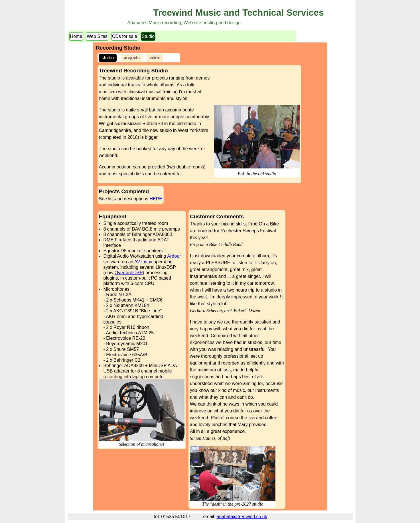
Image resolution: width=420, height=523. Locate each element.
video (154, 57)
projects (132, 57)
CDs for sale (124, 36)
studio (108, 57)
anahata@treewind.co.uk (242, 516)
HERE (155, 198)
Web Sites (97, 36)
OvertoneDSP (129, 272)
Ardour (174, 256)
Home (76, 36)
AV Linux (143, 261)
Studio (148, 36)
